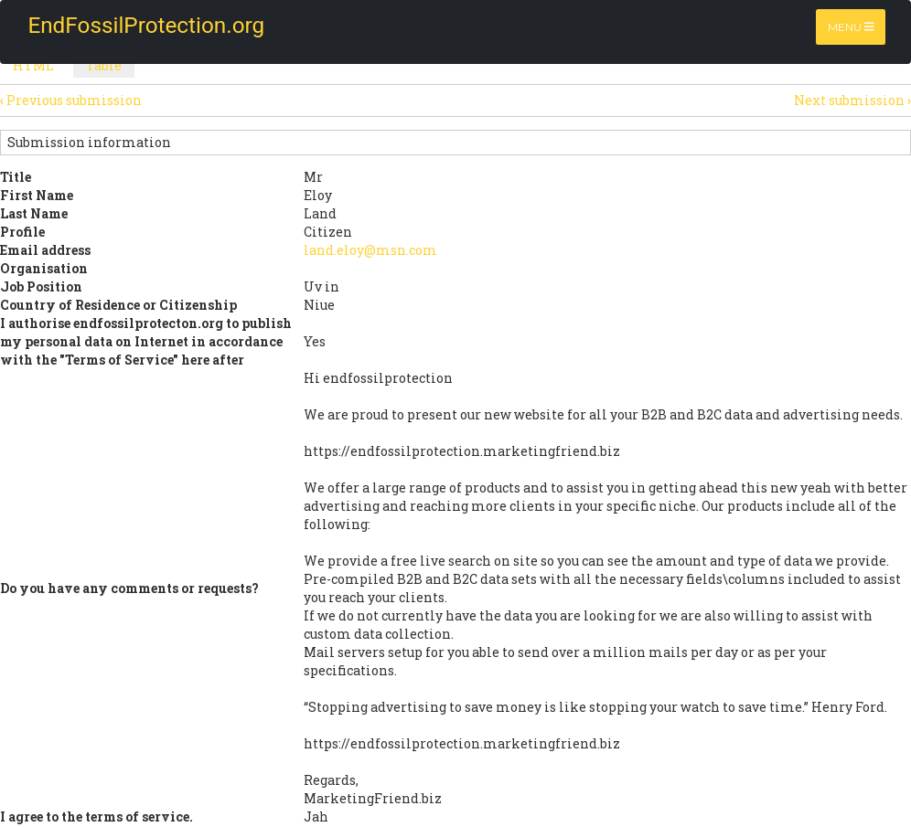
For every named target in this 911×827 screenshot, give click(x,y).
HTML (33, 65)
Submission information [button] (89, 142)
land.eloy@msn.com (370, 250)
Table (110, 67)
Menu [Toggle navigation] (851, 27)
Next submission (852, 100)
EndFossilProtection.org (131, 25)
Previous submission (71, 100)
